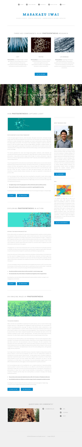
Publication (24, 195)
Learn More (60, 174)
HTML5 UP (53, 436)
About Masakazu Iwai (60, 123)
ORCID (64, 416)
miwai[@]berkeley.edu (49, 408)
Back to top (14, 389)
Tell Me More (41, 74)
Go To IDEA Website (62, 222)
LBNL (64, 408)
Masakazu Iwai (41, 14)
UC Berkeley (65, 412)
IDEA (55, 181)
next (12, 195)
